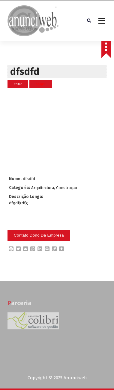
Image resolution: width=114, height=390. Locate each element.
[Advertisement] (56, 132)
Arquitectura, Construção (54, 187)
